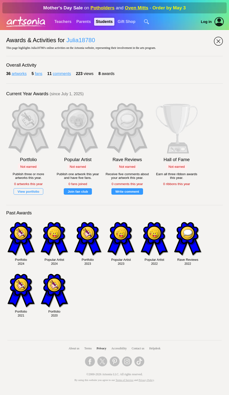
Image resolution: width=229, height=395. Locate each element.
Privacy (101, 348)
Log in (206, 22)
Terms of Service (125, 380)
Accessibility (119, 348)
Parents (83, 21)
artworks (19, 74)
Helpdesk (154, 348)
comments (62, 74)
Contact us (138, 348)
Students (104, 21)
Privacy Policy (146, 380)
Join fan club (78, 191)
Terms (88, 348)
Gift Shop (126, 21)
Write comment (127, 191)
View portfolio (28, 191)
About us (74, 348)
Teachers (62, 21)
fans (38, 74)
